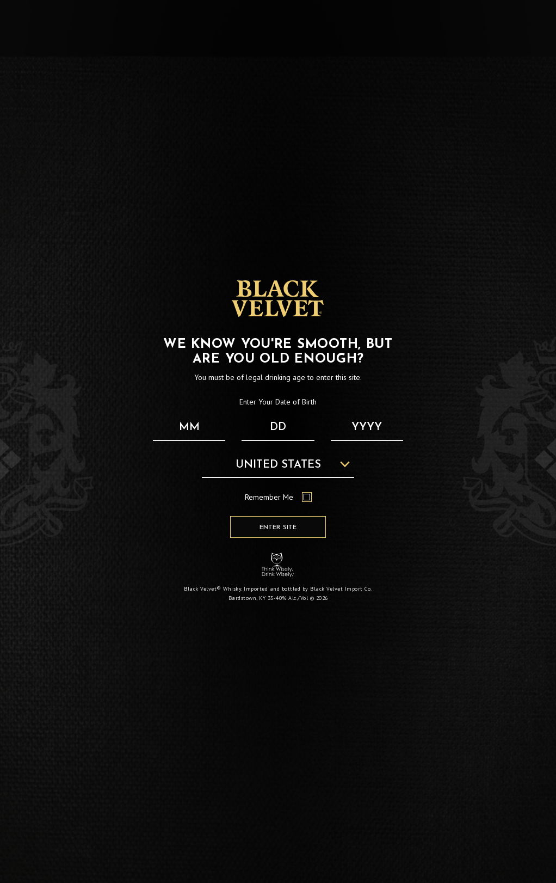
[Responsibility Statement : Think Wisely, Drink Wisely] (278, 565)
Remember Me (278, 497)
